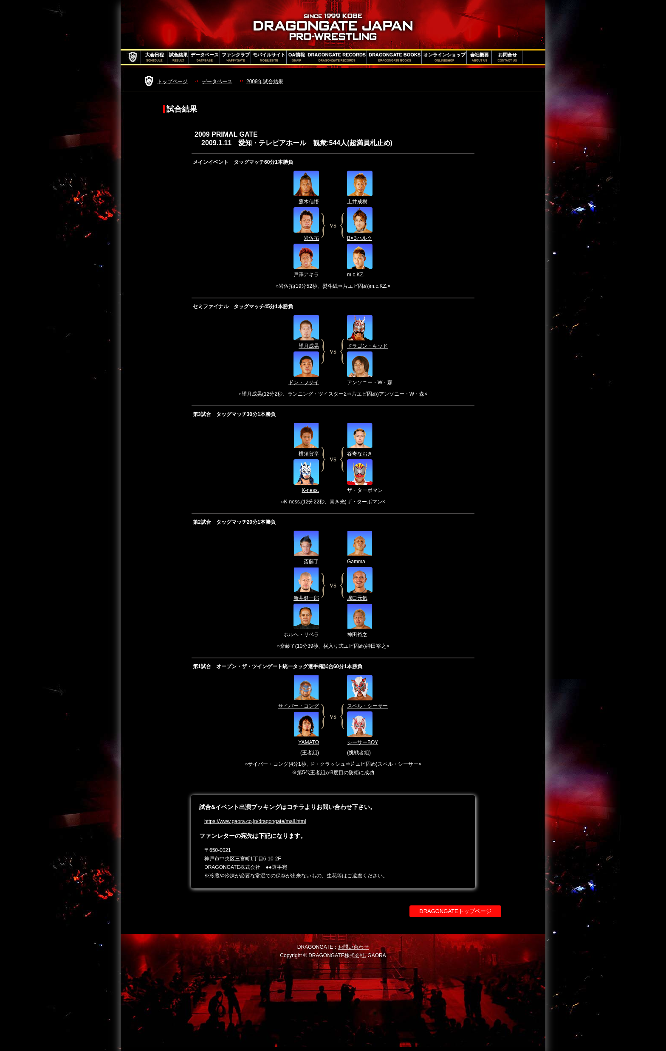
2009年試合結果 (264, 81)
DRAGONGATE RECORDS (337, 57)
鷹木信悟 (309, 202)
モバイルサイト (269, 57)
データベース (205, 57)
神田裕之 (357, 635)
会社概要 (479, 57)
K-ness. (310, 490)
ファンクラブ (236, 57)
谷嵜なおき (360, 454)
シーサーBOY (362, 742)
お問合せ (507, 57)
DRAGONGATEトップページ (455, 911)
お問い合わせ (353, 947)
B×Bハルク (359, 238)
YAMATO (308, 742)
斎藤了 (311, 562)
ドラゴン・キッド (367, 346)
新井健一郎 (306, 598)
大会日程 (154, 57)
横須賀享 (309, 454)
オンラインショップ (444, 57)
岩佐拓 (311, 238)
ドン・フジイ (303, 382)
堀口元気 (357, 598)
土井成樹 (357, 202)
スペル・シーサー (367, 706)
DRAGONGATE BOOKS (394, 57)
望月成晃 (309, 346)
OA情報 (296, 57)
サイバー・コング (298, 706)
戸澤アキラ (306, 275)
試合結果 (178, 57)
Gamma (356, 562)
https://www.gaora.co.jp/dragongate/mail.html (255, 821)
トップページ (172, 81)
